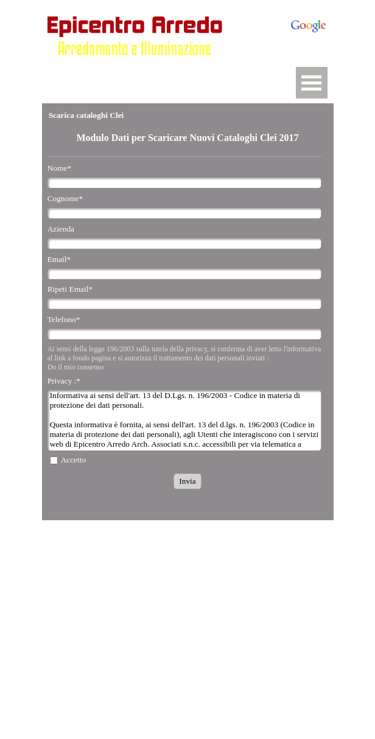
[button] (137, 66)
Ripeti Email (70, 289)
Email (59, 259)
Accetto (73, 459)
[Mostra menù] (312, 82)
